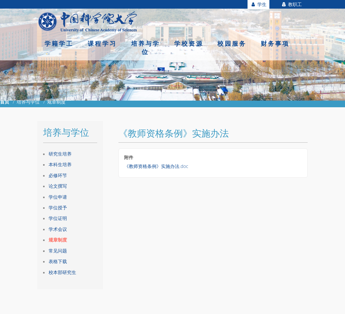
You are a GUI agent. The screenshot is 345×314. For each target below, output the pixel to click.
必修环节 (58, 175)
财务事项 (275, 43)
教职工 (291, 4)
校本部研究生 (62, 272)
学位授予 (58, 207)
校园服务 (231, 43)
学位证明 (58, 218)
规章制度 (58, 240)
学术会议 (58, 229)
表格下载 (58, 261)
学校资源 (188, 43)
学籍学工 (59, 43)
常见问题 (58, 251)
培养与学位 (145, 47)
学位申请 (58, 197)
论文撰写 (58, 186)
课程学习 (102, 43)
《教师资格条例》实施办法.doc (156, 166)
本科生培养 (60, 164)
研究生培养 (60, 154)
